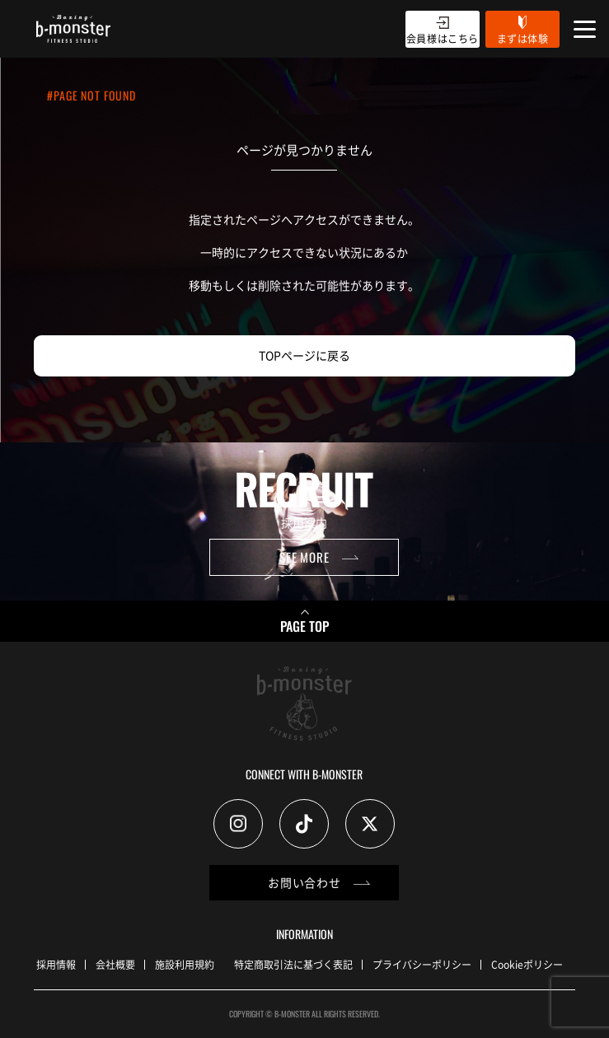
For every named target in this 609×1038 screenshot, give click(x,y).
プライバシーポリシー (421, 964)
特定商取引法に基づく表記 (293, 964)
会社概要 (115, 964)
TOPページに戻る (304, 355)
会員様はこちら (442, 38)
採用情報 (56, 964)
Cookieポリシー (527, 964)
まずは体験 (523, 38)
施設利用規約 (184, 964)
